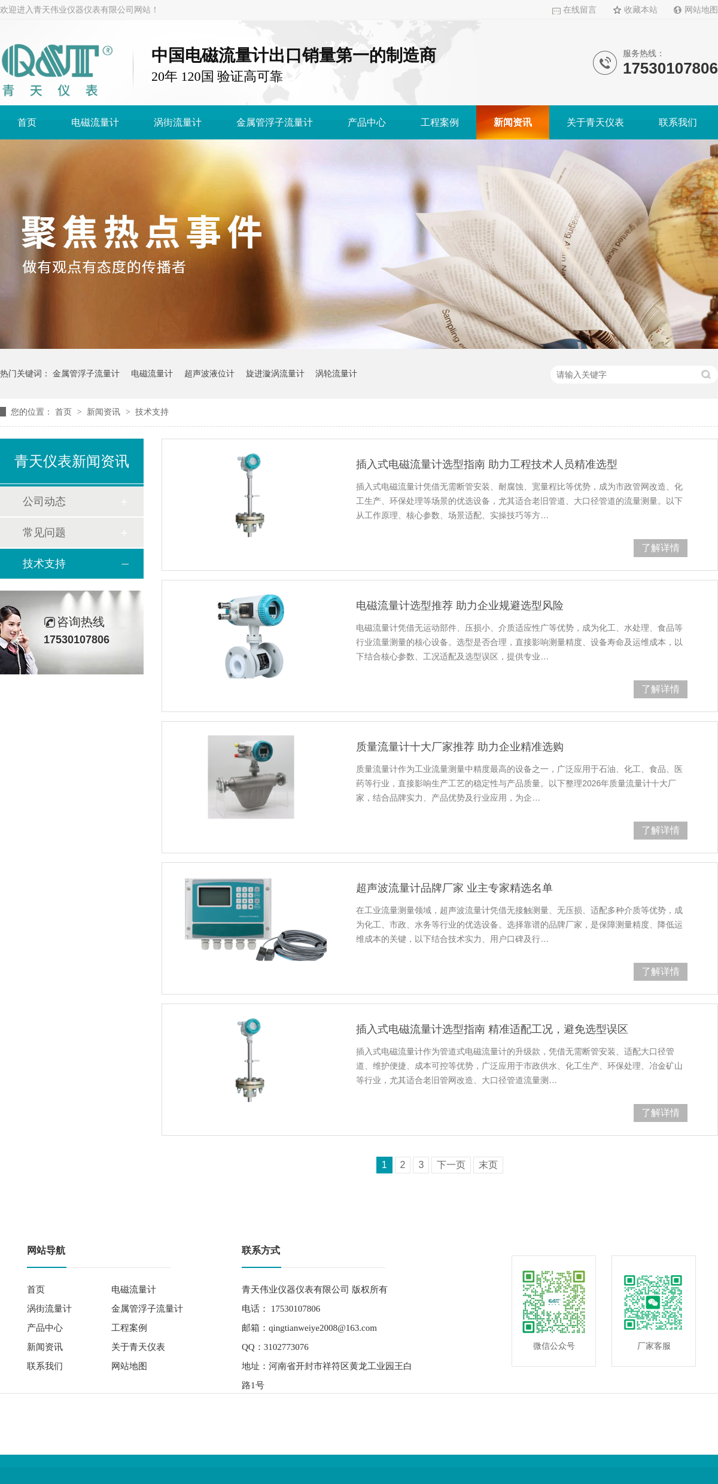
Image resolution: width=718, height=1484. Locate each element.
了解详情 (660, 548)
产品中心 (367, 122)
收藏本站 (641, 9)
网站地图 (701, 9)
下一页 (451, 1165)
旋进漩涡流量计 (275, 373)
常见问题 (44, 533)
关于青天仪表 (595, 122)
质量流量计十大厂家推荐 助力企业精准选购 (460, 747)
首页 (26, 122)
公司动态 (44, 501)
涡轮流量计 (336, 373)
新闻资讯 (513, 122)
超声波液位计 (209, 373)
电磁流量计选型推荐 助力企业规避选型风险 (460, 606)
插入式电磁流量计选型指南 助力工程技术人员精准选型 (486, 464)
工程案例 (440, 122)
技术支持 (152, 411)
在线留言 (580, 9)
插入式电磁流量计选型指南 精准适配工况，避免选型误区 (492, 1029)
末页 (488, 1165)
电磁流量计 (95, 122)
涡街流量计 (178, 122)
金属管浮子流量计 (274, 122)
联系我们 (678, 122)
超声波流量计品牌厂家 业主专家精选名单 (454, 888)
